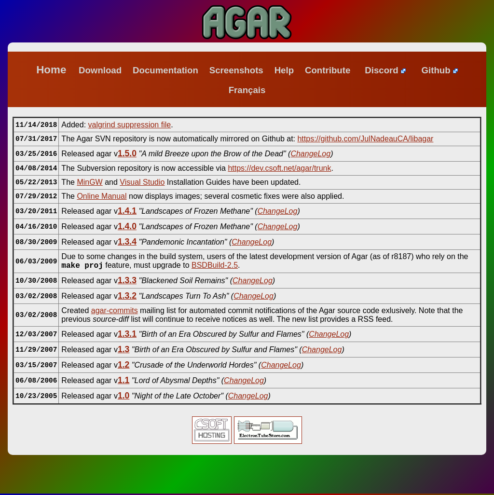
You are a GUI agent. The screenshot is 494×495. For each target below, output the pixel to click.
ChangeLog (310, 154)
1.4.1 (127, 211)
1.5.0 (127, 153)
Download (100, 70)
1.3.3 (127, 282)
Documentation (165, 70)
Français (247, 90)
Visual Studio (142, 182)
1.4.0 (127, 226)
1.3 (123, 351)
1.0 (123, 397)
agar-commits (114, 312)
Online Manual (101, 196)
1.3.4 (127, 242)
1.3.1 (127, 335)
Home (51, 70)
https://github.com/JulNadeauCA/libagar (365, 139)
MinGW (89, 182)
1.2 (123, 366)
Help (284, 70)
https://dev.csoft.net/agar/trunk (279, 168)
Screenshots (236, 70)
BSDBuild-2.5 (215, 266)
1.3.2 (127, 297)
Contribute (327, 70)
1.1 (123, 381)
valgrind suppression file (129, 125)
